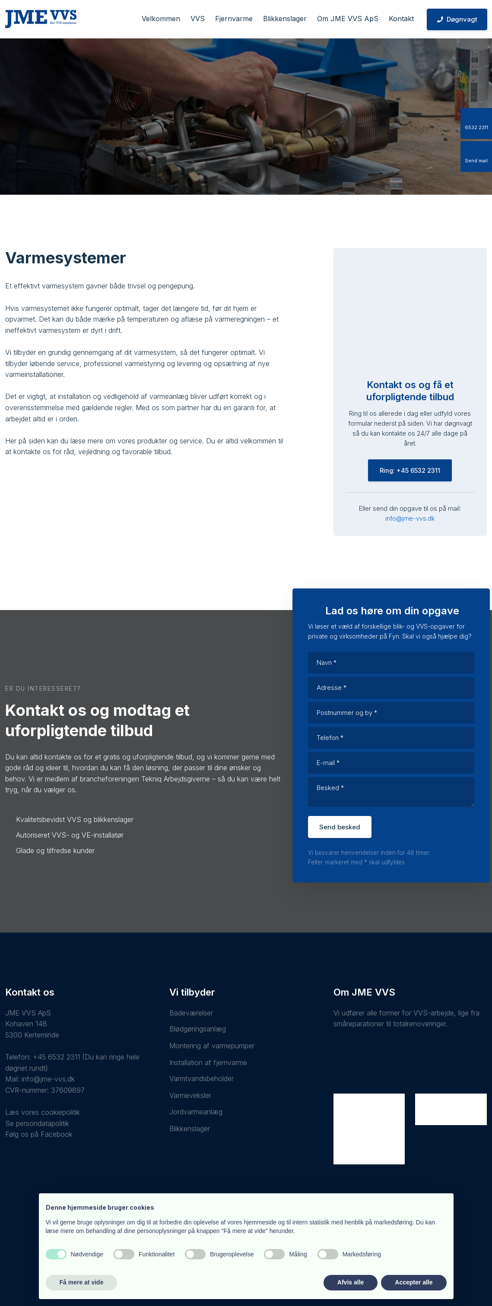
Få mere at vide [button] (82, 1282)
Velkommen (161, 18)
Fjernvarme (234, 18)
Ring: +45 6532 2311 (410, 470)
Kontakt (401, 18)
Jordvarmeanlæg (195, 1111)
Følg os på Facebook (39, 1134)
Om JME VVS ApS (347, 18)
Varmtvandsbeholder (201, 1078)
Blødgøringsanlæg (197, 1029)
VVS (197, 18)
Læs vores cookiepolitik (42, 1112)
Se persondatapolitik (37, 1123)
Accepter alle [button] (413, 1282)
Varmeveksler (190, 1095)
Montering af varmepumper (211, 1045)
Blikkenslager (285, 18)
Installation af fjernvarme (208, 1062)
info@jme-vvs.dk (410, 518)
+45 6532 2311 (56, 1057)
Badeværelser (191, 1013)
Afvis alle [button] (350, 1282)
